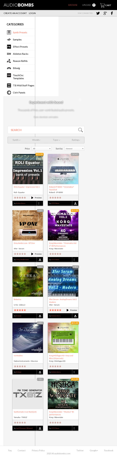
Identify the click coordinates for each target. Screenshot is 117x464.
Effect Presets (20, 46)
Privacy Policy (38, 450)
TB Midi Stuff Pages (23, 85)
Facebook (108, 450)
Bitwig (16, 68)
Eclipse (18, 316)
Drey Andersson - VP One (24, 243)
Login (32, 13)
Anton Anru (20, 203)
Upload (89, 5)
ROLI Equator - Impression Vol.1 (27, 187)
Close (80, 99)
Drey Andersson (22, 259)
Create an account (15, 13)
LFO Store (55, 203)
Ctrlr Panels (19, 92)
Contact (22, 450)
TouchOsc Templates (18, 77)
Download (75, 203)
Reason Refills (20, 60)
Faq (10, 450)
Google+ (94, 450)
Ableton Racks (20, 53)
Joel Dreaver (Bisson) (24, 428)
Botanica (17, 299)
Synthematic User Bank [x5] (25, 412)
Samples (17, 39)
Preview (70, 310)
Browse (72, 5)
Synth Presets (20, 32)
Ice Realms (18, 355)
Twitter (80, 450)
